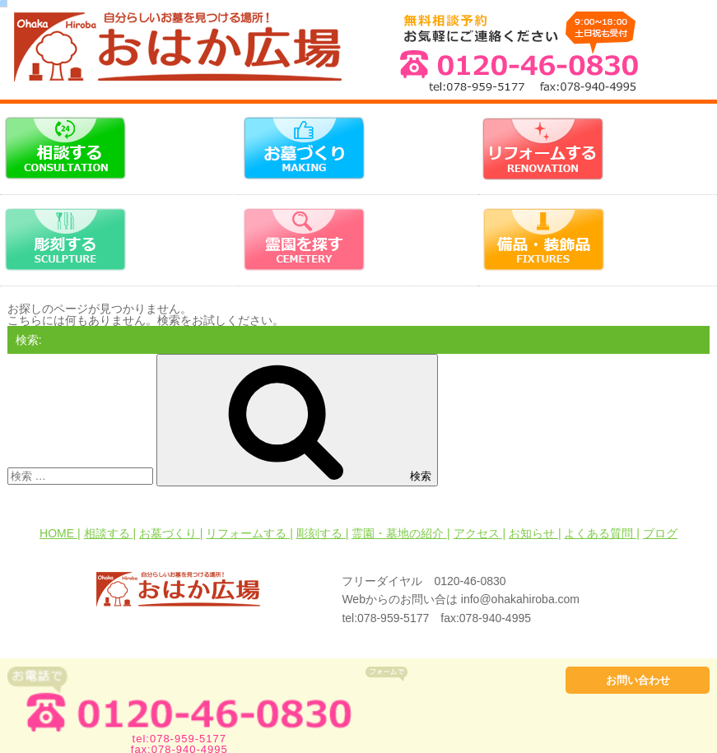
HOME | (60, 533)
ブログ (660, 533)
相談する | (110, 533)
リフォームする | (249, 533)
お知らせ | (535, 533)
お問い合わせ (638, 680)
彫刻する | (322, 533)
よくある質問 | (602, 533)
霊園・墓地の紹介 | (401, 533)
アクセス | (480, 533)
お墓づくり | (171, 533)
